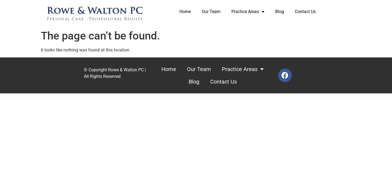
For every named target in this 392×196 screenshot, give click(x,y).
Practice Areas (247, 12)
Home (185, 11)
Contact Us (305, 11)
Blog (279, 11)
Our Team (211, 11)
